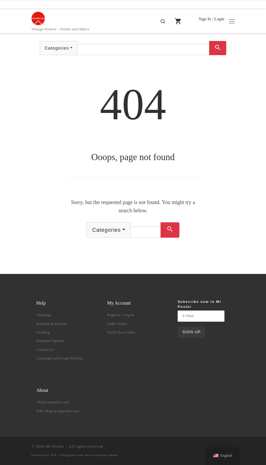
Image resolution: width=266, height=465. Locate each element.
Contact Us (45, 349)
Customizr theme (104, 455)
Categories (56, 47)
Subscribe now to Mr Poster (199, 304)
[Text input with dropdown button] (143, 49)
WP (53, 455)
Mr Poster (55, 446)
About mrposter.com (52, 402)
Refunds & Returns (51, 323)
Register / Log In (120, 315)
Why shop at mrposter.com (57, 411)
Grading (42, 332)
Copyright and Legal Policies (59, 358)
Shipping (43, 315)
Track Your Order (121, 332)
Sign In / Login (211, 19)
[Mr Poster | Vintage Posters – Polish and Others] (38, 18)
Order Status (117, 323)
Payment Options (50, 341)
